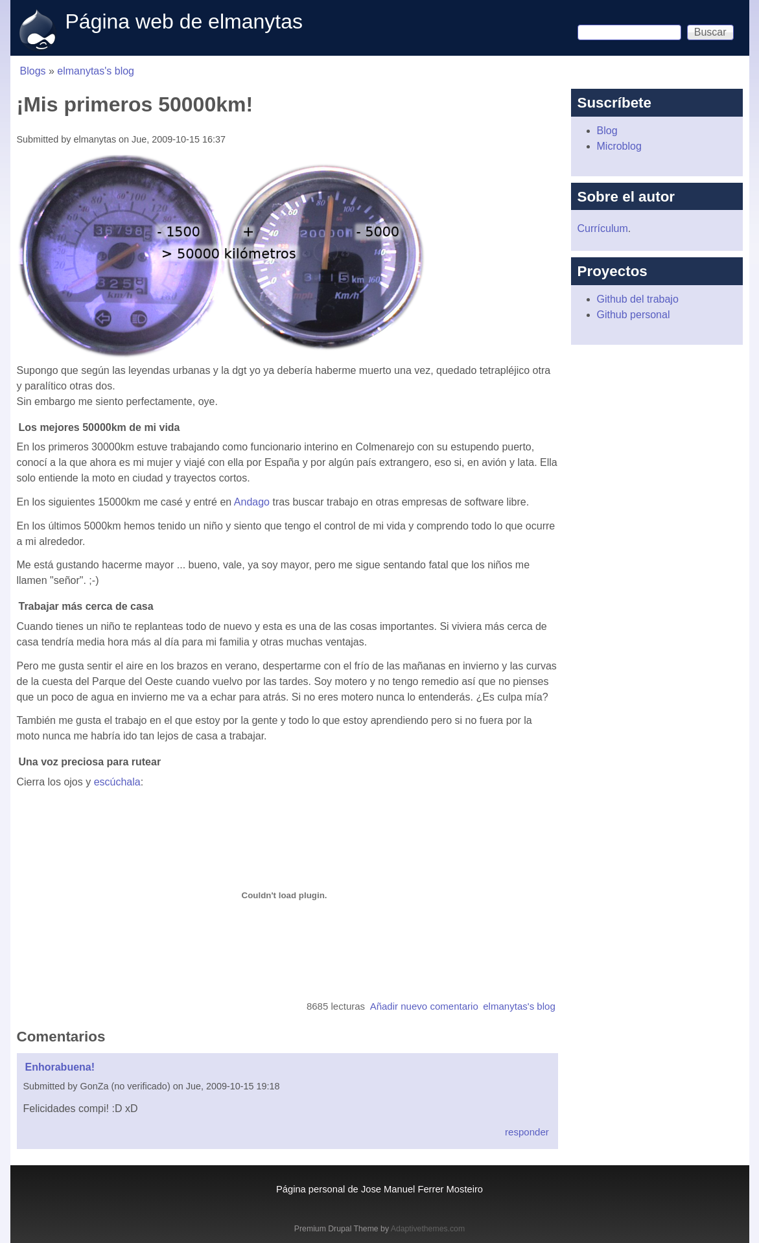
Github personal (633, 314)
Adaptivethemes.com (428, 1228)
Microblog (619, 146)
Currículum (603, 228)
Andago (252, 501)
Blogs (33, 70)
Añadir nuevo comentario (424, 1006)
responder (527, 1131)
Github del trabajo (638, 299)
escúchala (117, 781)
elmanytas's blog (95, 70)
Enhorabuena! (60, 1067)
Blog (607, 130)
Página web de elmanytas (184, 21)
